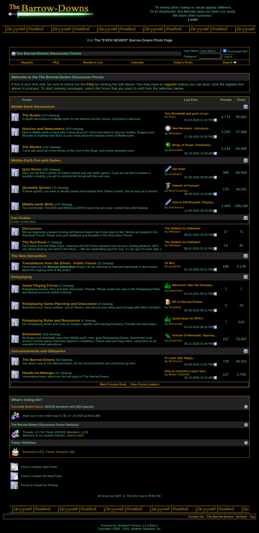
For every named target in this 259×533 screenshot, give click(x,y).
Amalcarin (175, 174)
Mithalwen (175, 133)
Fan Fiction (20, 218)
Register (27, 62)
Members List (92, 62)
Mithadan (175, 231)
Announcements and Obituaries (38, 351)
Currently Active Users (27, 406)
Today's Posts (183, 62)
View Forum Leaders (144, 384)
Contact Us (196, 516)
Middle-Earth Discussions (33, 107)
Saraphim (62, 451)
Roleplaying (21, 277)
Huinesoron (176, 207)
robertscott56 (75, 435)
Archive (241, 516)
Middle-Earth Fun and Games (36, 160)
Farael (50, 451)
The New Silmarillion (28, 256)
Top (252, 516)
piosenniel (175, 290)
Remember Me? (236, 51)
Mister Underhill (179, 374)
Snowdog (175, 307)
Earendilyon (30, 451)
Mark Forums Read (113, 384)
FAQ (56, 62)
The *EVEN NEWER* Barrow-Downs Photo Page (133, 40)
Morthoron (175, 361)
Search (228, 62)
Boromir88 (175, 150)
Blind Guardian (178, 190)
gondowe (175, 266)
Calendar (137, 62)
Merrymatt (175, 323)
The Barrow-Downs (220, 516)
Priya (172, 116)
